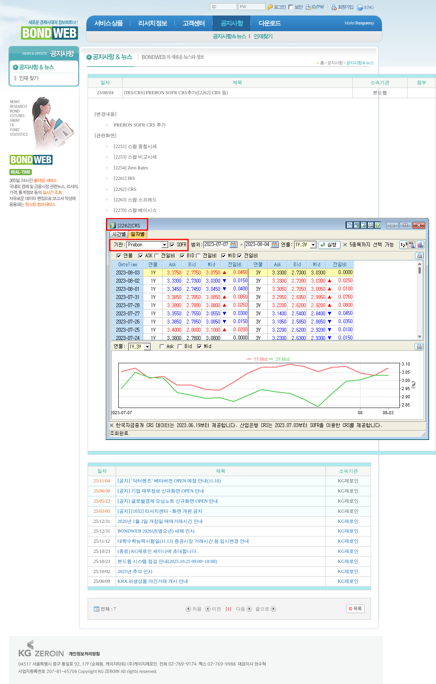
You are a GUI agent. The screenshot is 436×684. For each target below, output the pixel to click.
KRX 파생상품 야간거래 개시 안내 (153, 581)
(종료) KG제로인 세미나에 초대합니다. (157, 551)
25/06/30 (101, 491)
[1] (228, 609)
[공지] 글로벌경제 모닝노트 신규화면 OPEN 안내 (168, 501)
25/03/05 (101, 511)
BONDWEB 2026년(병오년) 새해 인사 (156, 531)
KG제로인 (348, 521)
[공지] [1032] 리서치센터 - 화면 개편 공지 (160, 511)
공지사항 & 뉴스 (229, 36)
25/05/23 (101, 501)
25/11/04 (101, 481)
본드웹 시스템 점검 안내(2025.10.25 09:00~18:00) (167, 561)
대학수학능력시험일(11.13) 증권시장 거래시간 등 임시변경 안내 (183, 541)
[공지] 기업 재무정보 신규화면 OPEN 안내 (161, 491)
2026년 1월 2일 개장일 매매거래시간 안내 (160, 521)
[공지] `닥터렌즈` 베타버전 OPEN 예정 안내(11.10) (169, 481)
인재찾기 (262, 36)
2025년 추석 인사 (135, 571)
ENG (365, 8)
